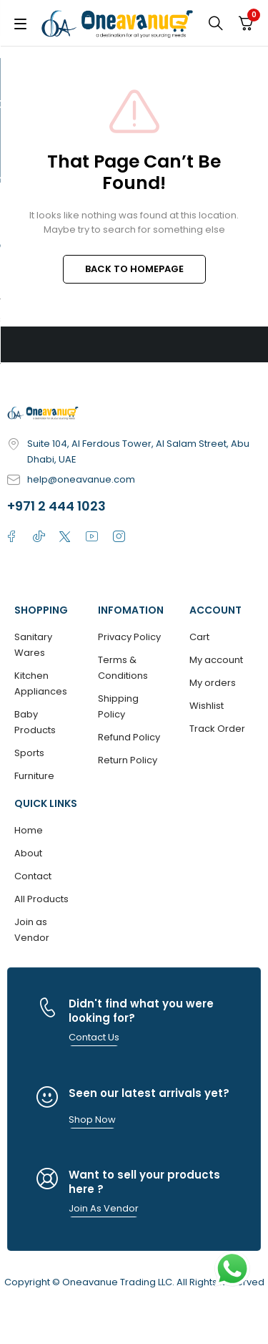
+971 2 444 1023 (56, 506)
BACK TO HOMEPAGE (134, 269)
